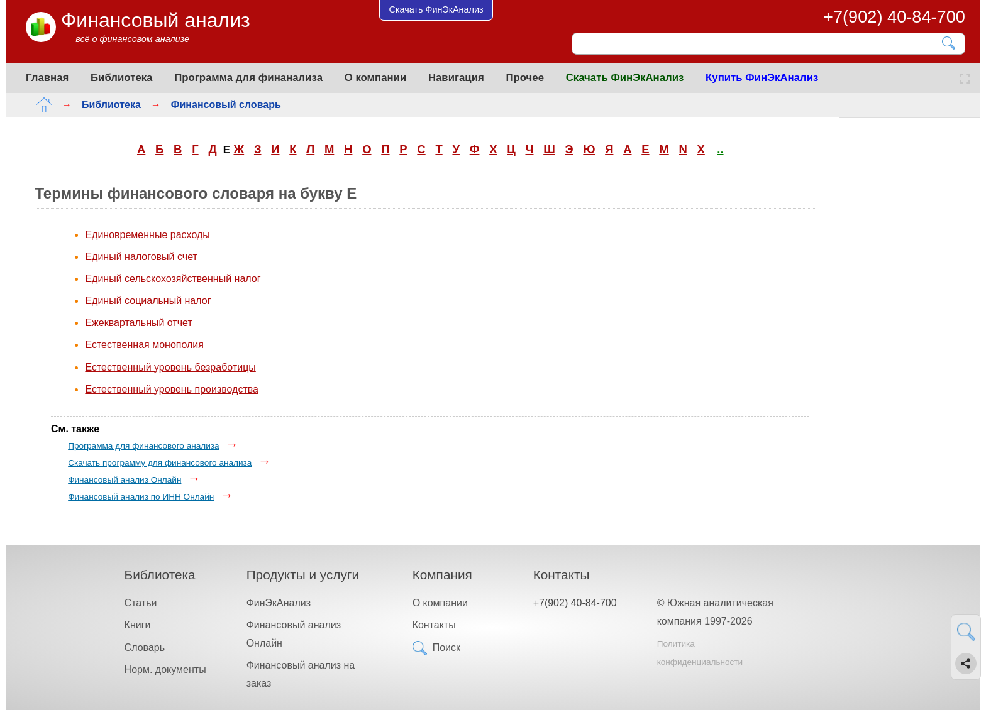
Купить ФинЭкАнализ (762, 78)
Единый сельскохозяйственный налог (172, 278)
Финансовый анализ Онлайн (124, 479)
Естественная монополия (144, 344)
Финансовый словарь (216, 104)
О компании (376, 78)
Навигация (456, 78)
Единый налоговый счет (141, 256)
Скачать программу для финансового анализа (160, 462)
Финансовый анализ (155, 20)
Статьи (141, 603)
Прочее (525, 78)
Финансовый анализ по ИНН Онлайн (141, 496)
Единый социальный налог (148, 300)
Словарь (145, 647)
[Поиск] (760, 43)
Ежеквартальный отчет (138, 322)
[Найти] (949, 43)
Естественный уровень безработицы (170, 367)
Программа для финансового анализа (143, 446)
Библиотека (121, 78)
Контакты (434, 625)
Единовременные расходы (147, 234)
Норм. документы (165, 669)
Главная (47, 78)
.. (720, 149)
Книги (138, 625)
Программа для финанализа (248, 78)
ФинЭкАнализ (278, 603)
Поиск (446, 647)
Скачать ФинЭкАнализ (625, 78)
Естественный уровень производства (171, 389)
